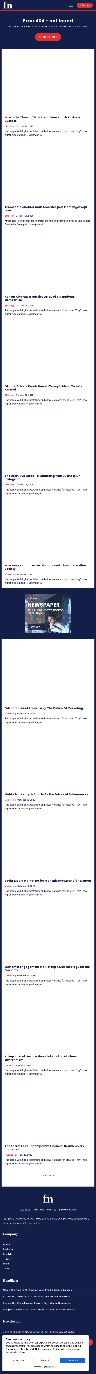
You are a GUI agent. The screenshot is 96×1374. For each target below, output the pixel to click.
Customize (18, 1360)
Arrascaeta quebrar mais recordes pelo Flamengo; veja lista (46, 208)
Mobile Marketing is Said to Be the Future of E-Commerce (47, 794)
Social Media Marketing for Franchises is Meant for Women (48, 881)
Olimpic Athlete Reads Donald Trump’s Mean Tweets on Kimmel (45, 388)
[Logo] (7, 5)
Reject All (45, 1360)
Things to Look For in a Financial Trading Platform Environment (41, 1058)
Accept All (73, 1360)
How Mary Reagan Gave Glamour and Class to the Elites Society (46, 567)
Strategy (9, 126)
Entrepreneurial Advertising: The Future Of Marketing (44, 708)
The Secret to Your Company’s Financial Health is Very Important (44, 1147)
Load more (48, 1175)
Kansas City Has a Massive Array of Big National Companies (40, 298)
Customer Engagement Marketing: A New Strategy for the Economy (47, 968)
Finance (9, 1065)
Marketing (10, 574)
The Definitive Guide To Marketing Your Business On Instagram (42, 477)
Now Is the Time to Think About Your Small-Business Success (43, 119)
